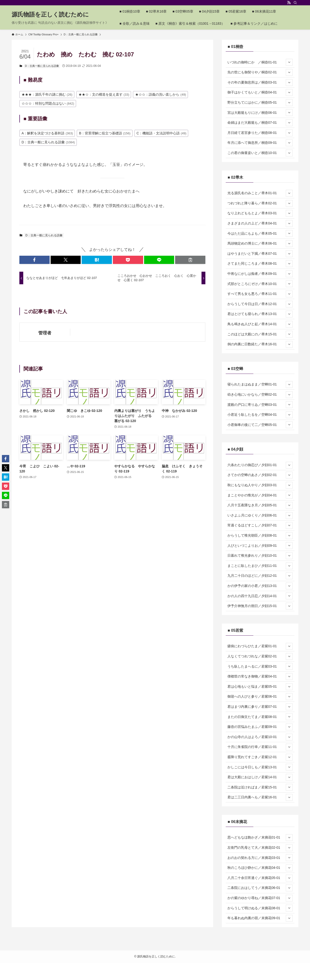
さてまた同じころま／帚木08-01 (260, 263)
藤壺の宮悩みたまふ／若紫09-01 (260, 727)
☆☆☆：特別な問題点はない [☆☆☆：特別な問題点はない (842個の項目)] (48, 103)
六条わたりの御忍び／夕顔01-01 (260, 465)
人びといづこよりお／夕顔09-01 (260, 545)
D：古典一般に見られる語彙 (42, 65)
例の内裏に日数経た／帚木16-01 (260, 344)
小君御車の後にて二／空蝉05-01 (260, 424)
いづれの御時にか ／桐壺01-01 (260, 62)
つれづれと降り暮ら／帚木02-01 (260, 203)
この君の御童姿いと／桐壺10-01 (260, 153)
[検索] (295, 2)
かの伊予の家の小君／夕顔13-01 (260, 586)
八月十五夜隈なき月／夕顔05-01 (260, 505)
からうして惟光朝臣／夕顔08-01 (260, 535)
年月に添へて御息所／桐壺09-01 (260, 142)
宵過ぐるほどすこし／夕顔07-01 (260, 525)
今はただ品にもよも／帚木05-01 (260, 233)
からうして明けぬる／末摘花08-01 (260, 908)
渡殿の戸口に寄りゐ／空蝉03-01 (260, 404)
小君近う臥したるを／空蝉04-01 (260, 414)
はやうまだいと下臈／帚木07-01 (260, 253)
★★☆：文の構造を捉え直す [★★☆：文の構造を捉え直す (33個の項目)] (103, 94)
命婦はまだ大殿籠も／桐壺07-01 (260, 122)
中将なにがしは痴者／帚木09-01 (260, 273)
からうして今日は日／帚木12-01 (260, 304)
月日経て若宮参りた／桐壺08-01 (260, 133)
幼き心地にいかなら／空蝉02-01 (260, 394)
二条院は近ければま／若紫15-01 (260, 787)
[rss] (289, 2)
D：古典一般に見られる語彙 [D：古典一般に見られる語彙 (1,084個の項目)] (48, 142)
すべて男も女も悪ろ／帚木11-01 (260, 294)
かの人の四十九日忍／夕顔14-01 (260, 596)
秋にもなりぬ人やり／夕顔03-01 (260, 485)
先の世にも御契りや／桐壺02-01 (260, 72)
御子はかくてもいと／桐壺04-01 (260, 92)
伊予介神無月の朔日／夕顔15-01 (260, 606)
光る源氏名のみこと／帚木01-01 (260, 193)
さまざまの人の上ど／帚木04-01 (260, 223)
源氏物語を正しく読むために (50, 14)
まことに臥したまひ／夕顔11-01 (260, 565)
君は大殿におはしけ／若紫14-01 (260, 777)
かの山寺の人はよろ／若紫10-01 (260, 737)
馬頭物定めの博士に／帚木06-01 (260, 243)
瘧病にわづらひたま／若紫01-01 (260, 646)
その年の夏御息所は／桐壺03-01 (260, 82)
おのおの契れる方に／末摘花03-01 (260, 857)
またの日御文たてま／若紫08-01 (260, 716)
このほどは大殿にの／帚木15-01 (260, 334)
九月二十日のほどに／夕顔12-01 (260, 575)
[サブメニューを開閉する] (289, 62)
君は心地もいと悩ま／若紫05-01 (260, 686)
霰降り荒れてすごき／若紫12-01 (260, 757)
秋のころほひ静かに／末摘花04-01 (260, 867)
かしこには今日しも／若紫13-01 (260, 767)
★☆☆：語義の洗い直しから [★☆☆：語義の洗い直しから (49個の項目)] (160, 94)
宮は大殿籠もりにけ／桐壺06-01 (260, 112)
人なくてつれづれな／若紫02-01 (260, 656)
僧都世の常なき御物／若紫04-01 (260, 676)
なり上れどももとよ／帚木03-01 (260, 213)
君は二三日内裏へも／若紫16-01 (260, 797)
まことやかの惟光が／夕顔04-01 (260, 495)
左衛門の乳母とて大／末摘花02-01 (260, 847)
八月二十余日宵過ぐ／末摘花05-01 (260, 878)
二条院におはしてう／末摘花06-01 (260, 888)
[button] (34, 260)
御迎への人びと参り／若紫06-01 (260, 696)
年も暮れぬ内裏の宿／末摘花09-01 (260, 918)
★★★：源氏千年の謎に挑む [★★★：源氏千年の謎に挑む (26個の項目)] (47, 94)
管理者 (44, 333)
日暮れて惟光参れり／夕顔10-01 (260, 555)
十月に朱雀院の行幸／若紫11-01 (260, 747)
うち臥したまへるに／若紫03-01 (260, 666)
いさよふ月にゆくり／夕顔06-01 (260, 515)
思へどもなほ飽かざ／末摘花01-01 (260, 837)
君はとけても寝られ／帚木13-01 (260, 314)
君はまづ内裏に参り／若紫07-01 (260, 706)
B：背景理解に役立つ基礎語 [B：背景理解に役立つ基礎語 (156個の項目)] (104, 133)
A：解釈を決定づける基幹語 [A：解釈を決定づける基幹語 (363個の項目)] (47, 133)
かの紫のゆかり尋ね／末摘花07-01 (260, 898)
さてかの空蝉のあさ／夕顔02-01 (260, 475)
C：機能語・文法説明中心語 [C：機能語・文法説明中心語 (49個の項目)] (161, 133)
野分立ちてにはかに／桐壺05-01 (260, 102)
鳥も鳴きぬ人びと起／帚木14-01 (260, 324)
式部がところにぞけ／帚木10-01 (260, 283)
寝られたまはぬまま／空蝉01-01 (260, 384)
